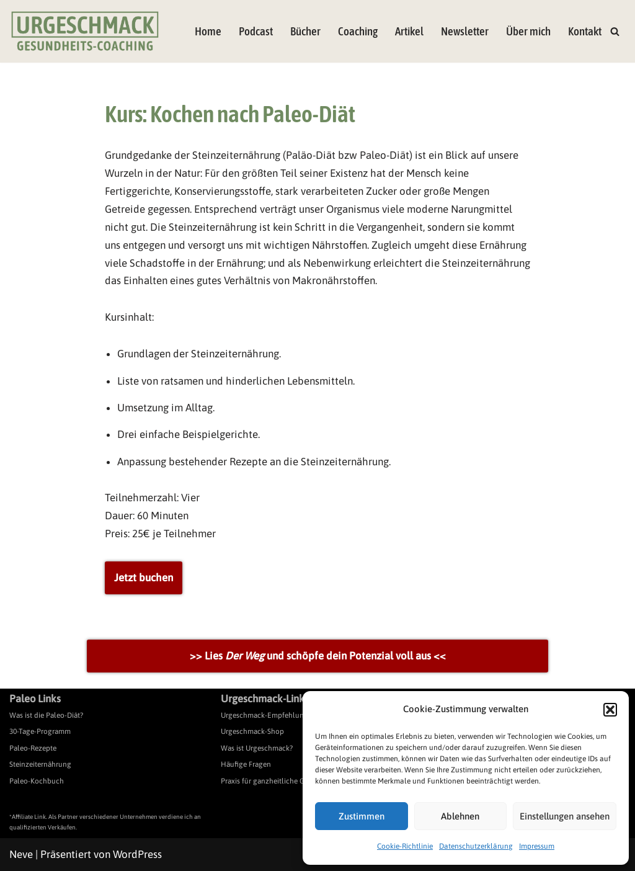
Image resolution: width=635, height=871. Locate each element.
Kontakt (585, 31)
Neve (21, 854)
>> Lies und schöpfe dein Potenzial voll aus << (318, 656)
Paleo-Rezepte (32, 748)
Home (208, 31)
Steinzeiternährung (40, 764)
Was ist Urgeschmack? (257, 748)
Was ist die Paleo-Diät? (46, 715)
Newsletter (465, 31)
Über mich (528, 31)
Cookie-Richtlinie (405, 846)
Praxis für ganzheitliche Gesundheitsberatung (295, 781)
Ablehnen (460, 816)
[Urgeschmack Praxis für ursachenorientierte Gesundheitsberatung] (85, 31)
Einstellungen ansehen (565, 816)
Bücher (305, 31)
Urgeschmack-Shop (252, 731)
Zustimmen (361, 816)
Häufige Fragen (246, 764)
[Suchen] (614, 31)
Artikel (409, 31)
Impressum (536, 846)
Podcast (256, 31)
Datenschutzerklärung (476, 846)
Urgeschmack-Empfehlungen (268, 715)
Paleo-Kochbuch (36, 781)
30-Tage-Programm (40, 731)
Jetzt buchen (143, 577)
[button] (610, 710)
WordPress (137, 854)
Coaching (358, 31)
